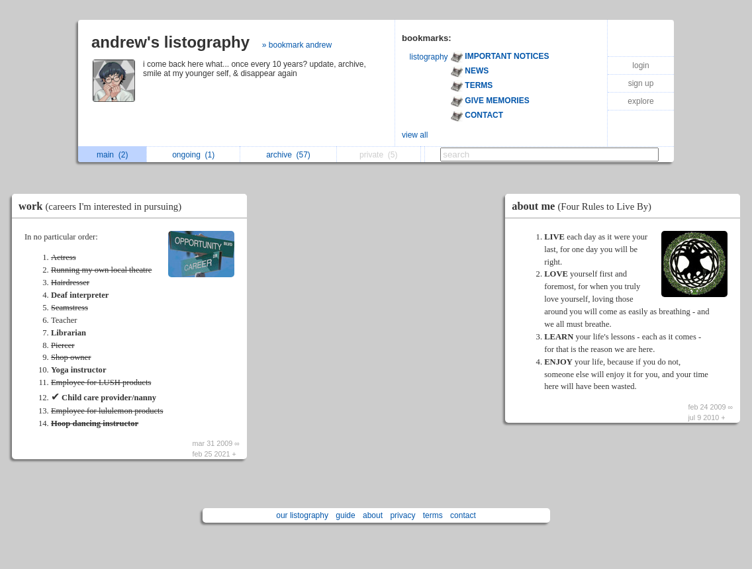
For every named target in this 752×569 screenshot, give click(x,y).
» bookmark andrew (297, 45)
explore (640, 101)
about (373, 515)
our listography (302, 515)
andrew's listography (170, 42)
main (112, 154)
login (640, 65)
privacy (402, 515)
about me (585, 206)
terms (433, 515)
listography (429, 57)
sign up (641, 83)
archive (288, 154)
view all (415, 135)
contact (463, 515)
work (103, 206)
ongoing (193, 154)
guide (345, 515)
